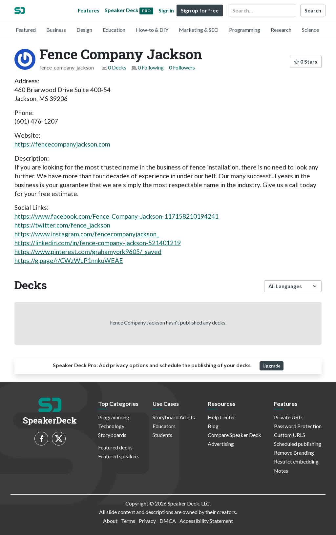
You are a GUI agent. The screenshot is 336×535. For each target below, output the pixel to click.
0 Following (151, 67)
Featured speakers (118, 456)
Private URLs (289, 417)
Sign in (166, 10)
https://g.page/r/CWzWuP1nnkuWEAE (68, 260)
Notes (281, 470)
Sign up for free (200, 10)
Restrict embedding (296, 461)
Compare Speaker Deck (234, 435)
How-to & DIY (152, 30)
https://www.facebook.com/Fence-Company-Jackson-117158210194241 (116, 216)
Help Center (221, 417)
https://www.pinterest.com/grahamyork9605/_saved (87, 251)
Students (162, 435)
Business (56, 30)
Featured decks (115, 447)
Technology (111, 426)
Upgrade (271, 365)
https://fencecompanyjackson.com (62, 144)
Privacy (147, 521)
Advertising (221, 444)
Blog (213, 426)
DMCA (167, 521)
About (110, 521)
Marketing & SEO (199, 30)
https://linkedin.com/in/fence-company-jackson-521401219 (97, 243)
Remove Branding (294, 452)
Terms (128, 521)
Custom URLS (289, 435)
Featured (26, 30)
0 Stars (305, 61)
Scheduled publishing (297, 444)
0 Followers (182, 67)
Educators (164, 426)
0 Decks (117, 67)
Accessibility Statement (206, 521)
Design (84, 30)
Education (114, 30)
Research (281, 30)
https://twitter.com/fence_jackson (62, 225)
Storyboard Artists (174, 417)
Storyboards (112, 435)
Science (310, 30)
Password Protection (298, 426)
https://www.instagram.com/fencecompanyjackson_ (86, 234)
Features (88, 10)
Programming (244, 30)
